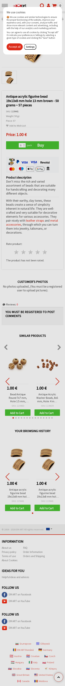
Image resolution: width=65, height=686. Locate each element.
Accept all (15, 46)
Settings (30, 46)
